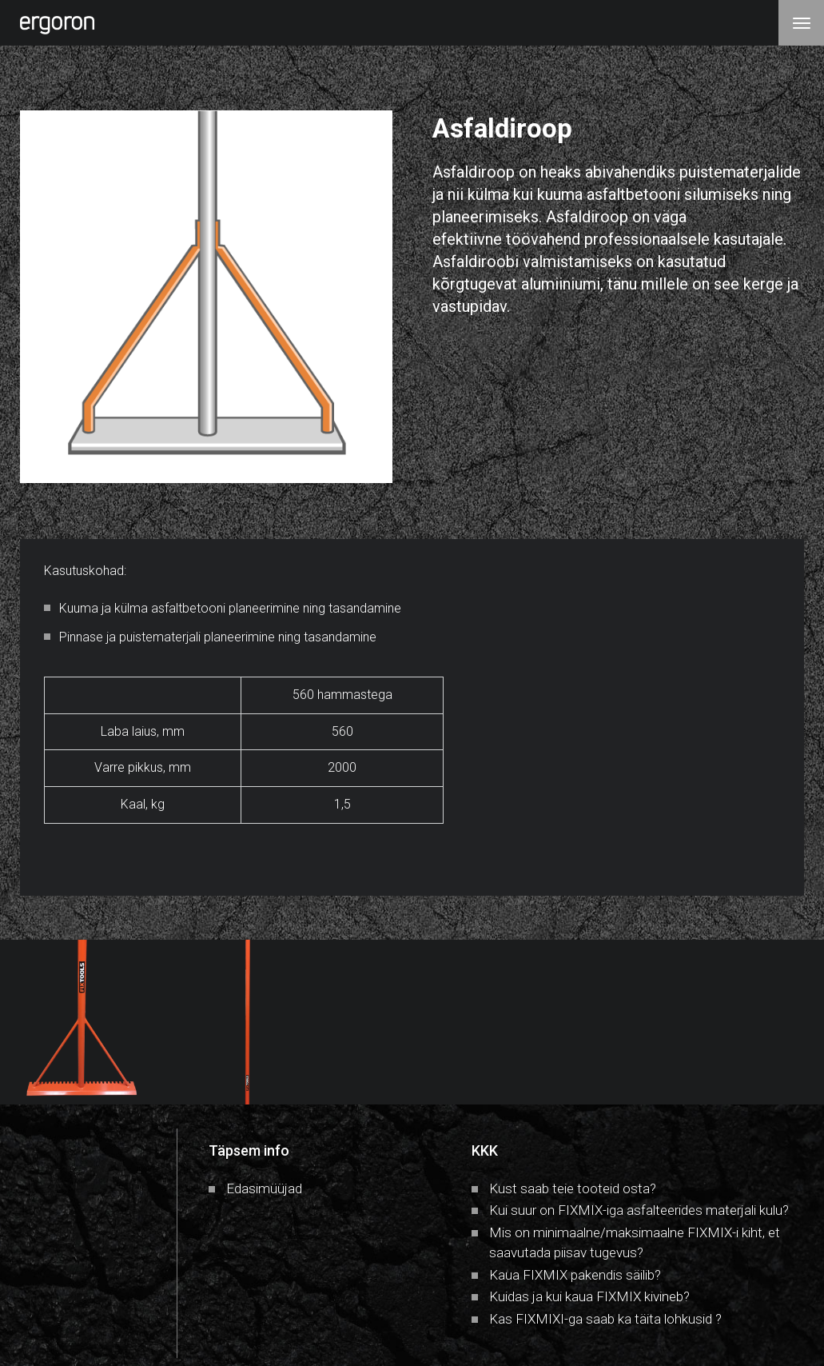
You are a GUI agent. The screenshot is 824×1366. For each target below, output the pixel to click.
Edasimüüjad (264, 1188)
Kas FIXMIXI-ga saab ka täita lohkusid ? (605, 1319)
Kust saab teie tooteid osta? (572, 1188)
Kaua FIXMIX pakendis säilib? (575, 1275)
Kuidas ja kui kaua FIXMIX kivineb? (589, 1296)
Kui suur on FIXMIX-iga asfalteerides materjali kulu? (639, 1210)
